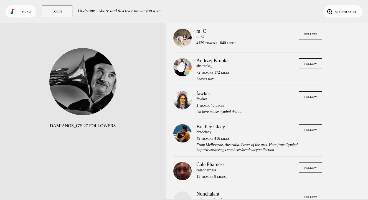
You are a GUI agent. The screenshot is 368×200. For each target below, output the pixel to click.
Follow (310, 34)
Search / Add (341, 11)
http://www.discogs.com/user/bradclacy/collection (235, 150)
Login (57, 11)
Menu (26, 11)
